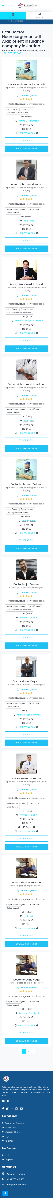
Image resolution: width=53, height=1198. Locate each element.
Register (9, 1140)
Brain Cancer (34, 803)
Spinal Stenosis (27, 109)
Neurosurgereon (29, 95)
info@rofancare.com (17, 1184)
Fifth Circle (34, 120)
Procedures (11, 1127)
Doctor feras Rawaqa (26, 979)
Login (7, 1136)
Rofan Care (27, 6)
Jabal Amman (34, 714)
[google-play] (8, 1101)
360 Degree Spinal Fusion (17, 113)
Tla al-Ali (34, 617)
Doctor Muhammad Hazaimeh (26, 384)
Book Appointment (26, 148)
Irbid (26, 220)
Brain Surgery (12, 807)
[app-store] (3, 1101)
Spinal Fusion (11, 109)
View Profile (26, 140)
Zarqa (25, 520)
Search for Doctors (14, 1123)
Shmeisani (34, 1013)
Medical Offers (12, 1131)
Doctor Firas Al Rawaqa (26, 882)
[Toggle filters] (5, 1193)
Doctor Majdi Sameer (26, 584)
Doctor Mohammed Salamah (26, 84)
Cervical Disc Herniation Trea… (19, 313)
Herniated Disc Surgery (15, 803)
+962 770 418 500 (11, 53)
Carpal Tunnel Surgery (15, 209)
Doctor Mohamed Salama (26, 484)
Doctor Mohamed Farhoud (26, 284)
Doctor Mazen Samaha (26, 778)
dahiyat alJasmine (34, 320)
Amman (23, 120)
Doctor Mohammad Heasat (26, 184)
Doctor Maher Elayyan (26, 681)
